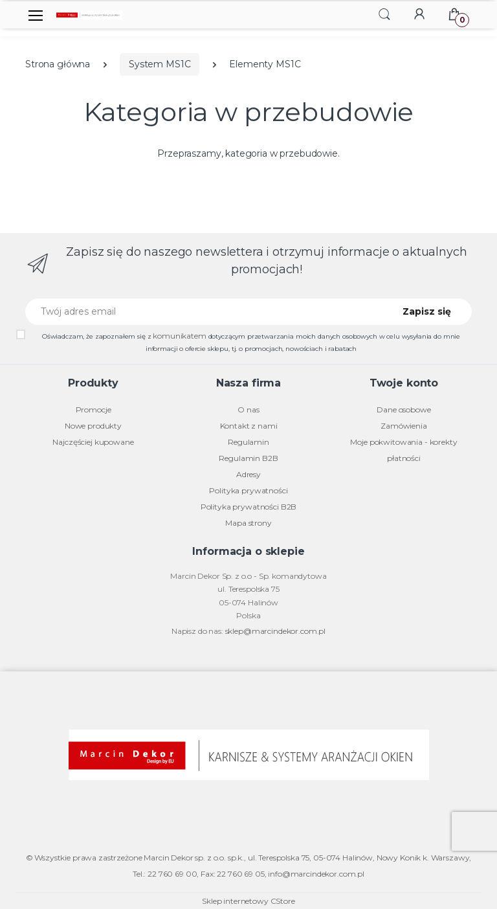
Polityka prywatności (248, 490)
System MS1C (159, 64)
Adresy (248, 474)
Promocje (93, 409)
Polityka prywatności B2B (249, 506)
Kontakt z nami (249, 426)
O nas (248, 409)
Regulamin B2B (248, 458)
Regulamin (248, 442)
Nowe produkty (93, 426)
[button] (384, 14)
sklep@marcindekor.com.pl (275, 631)
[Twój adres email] (205, 311)
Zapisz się (427, 311)
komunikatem (179, 336)
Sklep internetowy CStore (248, 901)
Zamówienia (404, 426)
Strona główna (57, 64)
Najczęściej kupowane (92, 442)
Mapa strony (248, 523)
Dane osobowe (403, 409)
